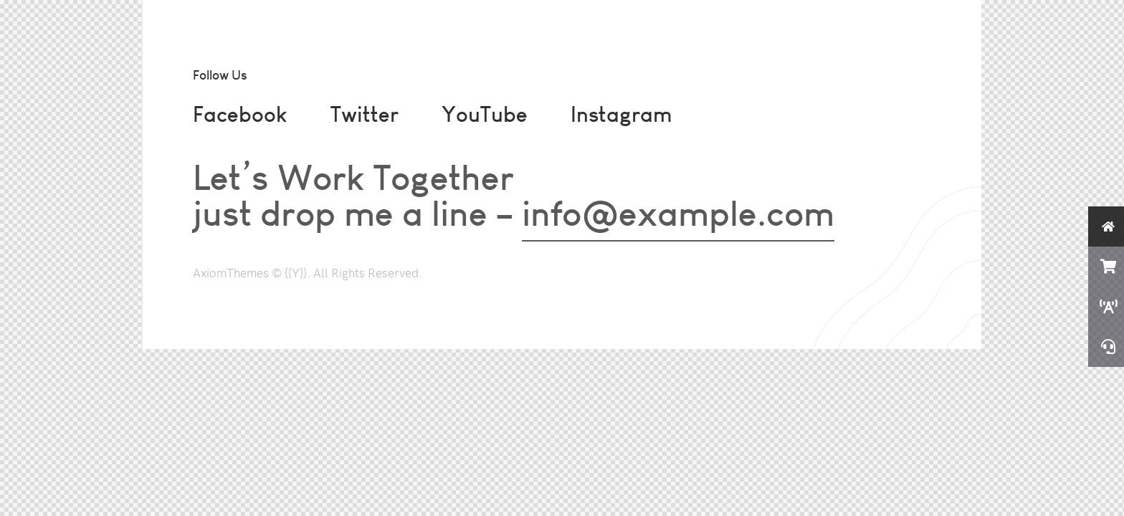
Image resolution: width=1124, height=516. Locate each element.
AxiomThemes (231, 272)
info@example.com (678, 213)
